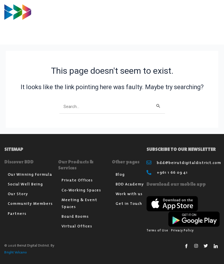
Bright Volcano (15, 252)
